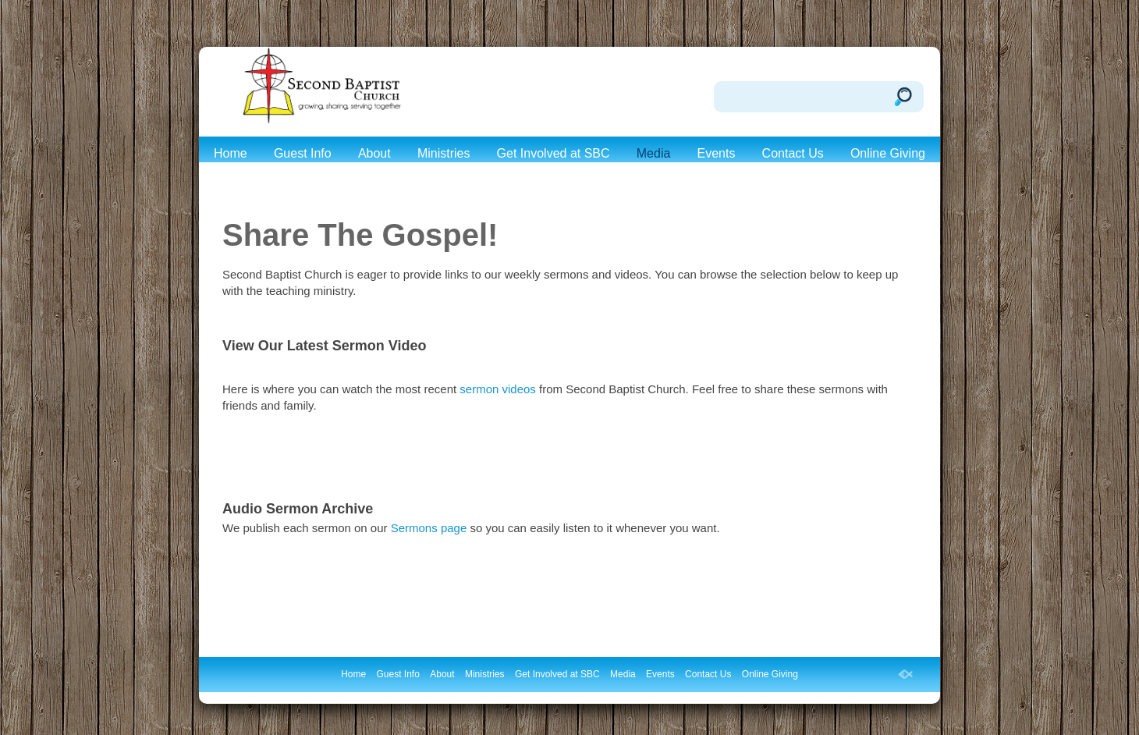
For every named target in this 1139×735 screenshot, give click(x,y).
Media (654, 153)
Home (230, 153)
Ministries (443, 153)
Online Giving (887, 153)
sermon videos (499, 389)
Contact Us (793, 153)
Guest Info (303, 153)
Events (716, 153)
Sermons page (429, 527)
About (374, 153)
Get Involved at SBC (553, 153)
